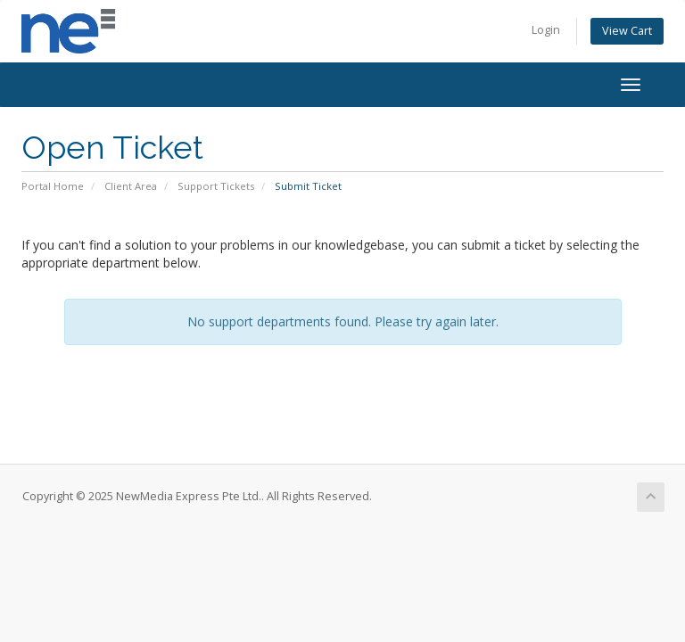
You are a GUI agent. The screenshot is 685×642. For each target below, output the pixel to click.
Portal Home (52, 186)
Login (546, 29)
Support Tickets (215, 186)
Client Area (130, 186)
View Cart (627, 30)
